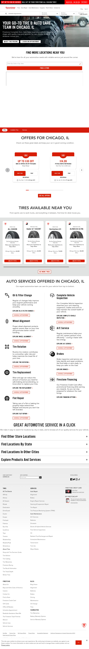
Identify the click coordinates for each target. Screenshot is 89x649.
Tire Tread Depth (8, 571)
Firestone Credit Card (9, 600)
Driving (32, 597)
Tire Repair (33, 507)
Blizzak (5, 504)
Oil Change (33, 604)
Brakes (32, 498)
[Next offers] (81, 170)
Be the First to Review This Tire (12, 242)
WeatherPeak (7, 543)
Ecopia (5, 517)
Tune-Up (33, 546)
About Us (6, 584)
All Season (6, 501)
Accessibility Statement (42, 633)
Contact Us (6, 594)
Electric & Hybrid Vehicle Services (40, 526)
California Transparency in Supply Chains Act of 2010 (62, 633)
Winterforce (6, 546)
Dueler (5, 514)
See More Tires (44, 272)
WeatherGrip (7, 539)
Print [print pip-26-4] (69, 173)
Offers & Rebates (8, 607)
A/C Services (34, 517)
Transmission (34, 543)
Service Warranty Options (38, 619)
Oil (31, 533)
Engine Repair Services (37, 501)
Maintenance (34, 600)
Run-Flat (5, 527)
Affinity (5, 494)
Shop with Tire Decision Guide (12, 552)
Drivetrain (33, 523)
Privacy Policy (31, 633)
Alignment (33, 494)
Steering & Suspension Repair (39, 504)
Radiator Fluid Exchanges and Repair (41, 536)
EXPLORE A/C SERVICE (64, 344)
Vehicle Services (8, 626)
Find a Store (80, 64)
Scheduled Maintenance (37, 539)
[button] (18, 8)
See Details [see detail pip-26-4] (63, 177)
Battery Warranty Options (38, 616)
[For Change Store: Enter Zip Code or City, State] (44, 63)
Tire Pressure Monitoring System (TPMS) (42, 510)
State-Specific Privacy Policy (9, 635)
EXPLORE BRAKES (62, 369)
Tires (31, 607)
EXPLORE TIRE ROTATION (20, 362)
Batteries (33, 520)
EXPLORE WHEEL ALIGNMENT (22, 336)
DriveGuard (6, 510)
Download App (74, 502)
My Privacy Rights (22, 633)
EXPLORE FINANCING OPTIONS (66, 397)
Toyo (4, 533)
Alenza (5, 498)
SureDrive (6, 530)
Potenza (5, 523)
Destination (6, 507)
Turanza (5, 536)
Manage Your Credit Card (78, 492)
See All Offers (44, 195)
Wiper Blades (34, 549)
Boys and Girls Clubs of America (13, 587)
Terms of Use (12, 633)
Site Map (5, 633)
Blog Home (33, 584)
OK (78, 642)
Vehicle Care (7, 623)
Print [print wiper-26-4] (32, 173)
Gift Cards (6, 604)
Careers (5, 591)
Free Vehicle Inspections (37, 530)
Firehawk (5, 520)
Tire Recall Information (10, 568)
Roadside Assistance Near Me (12, 613)
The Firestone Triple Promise (11, 616)
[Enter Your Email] (29, 477)
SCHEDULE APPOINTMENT (21, 315)
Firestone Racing (8, 565)
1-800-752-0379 (83, 14)
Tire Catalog (6, 559)
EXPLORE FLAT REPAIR (20, 413)
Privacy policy (5, 645)
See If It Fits (12, 261)
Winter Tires (6, 575)
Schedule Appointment (10, 610)
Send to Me (20, 173)
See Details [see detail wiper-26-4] (26, 177)
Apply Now (74, 490)
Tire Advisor (6, 555)
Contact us (6, 476)
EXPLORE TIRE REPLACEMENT (22, 388)
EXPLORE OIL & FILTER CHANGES (23, 311)
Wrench (5, 620)
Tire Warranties (7, 562)
